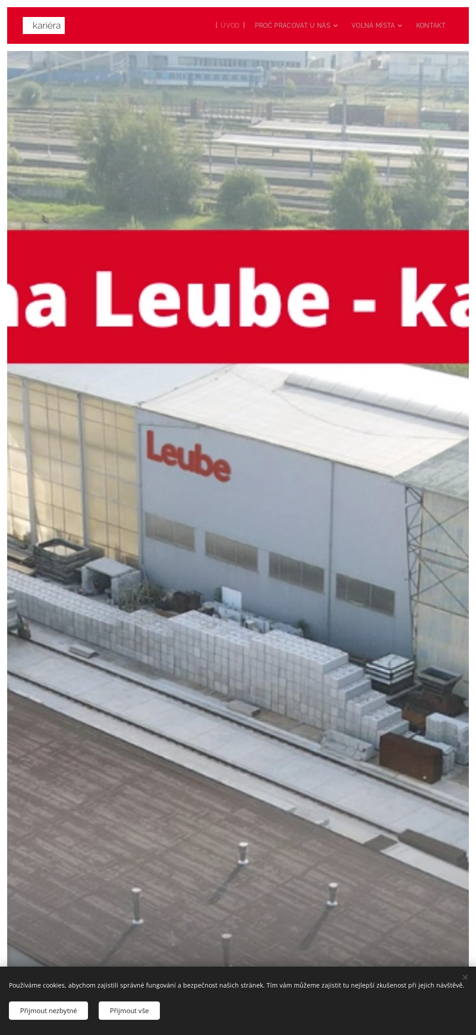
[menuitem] (223, 25)
